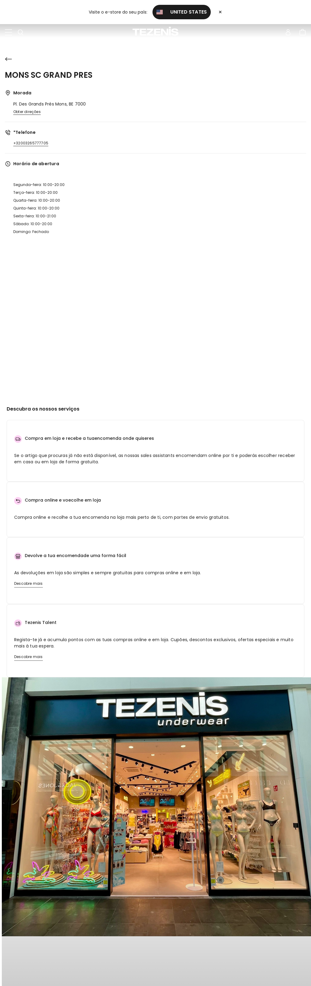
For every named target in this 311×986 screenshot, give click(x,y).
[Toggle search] (20, 32)
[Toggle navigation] (8, 32)
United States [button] (181, 11)
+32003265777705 (30, 143)
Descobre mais (28, 583)
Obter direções (27, 111)
